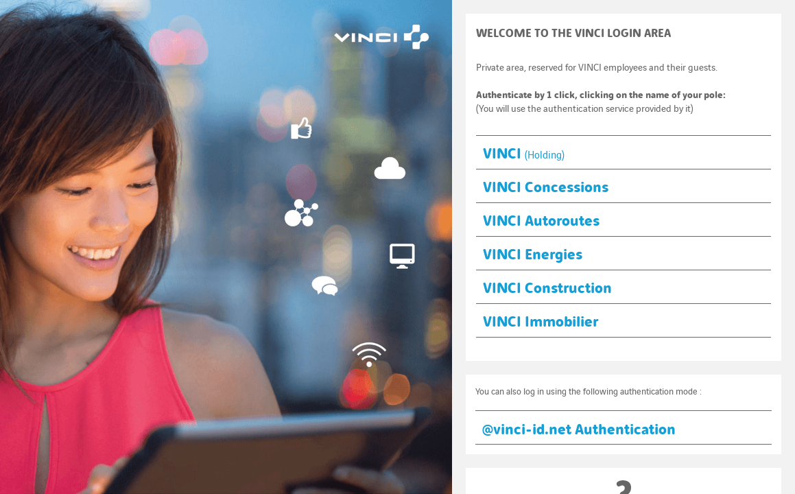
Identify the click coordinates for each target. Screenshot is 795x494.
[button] (623, 152)
